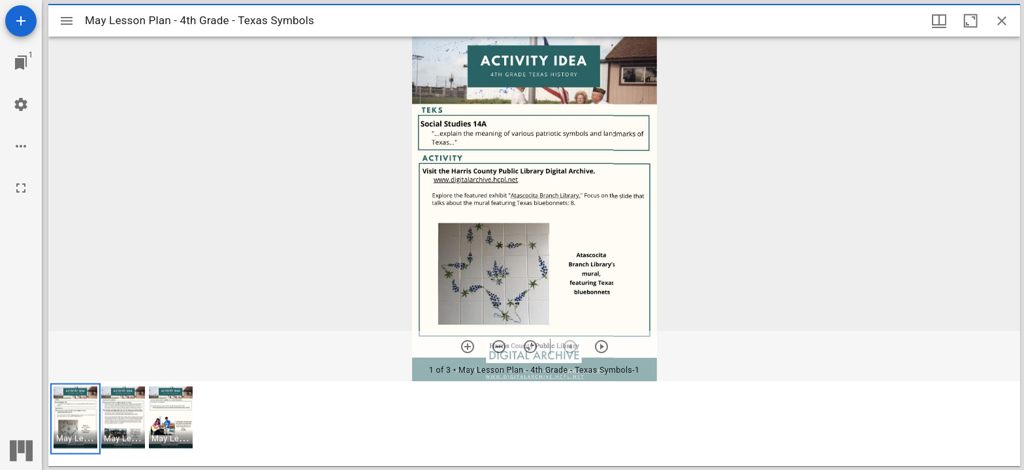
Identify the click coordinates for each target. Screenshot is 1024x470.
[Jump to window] (21, 62)
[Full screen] (21, 188)
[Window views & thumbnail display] (939, 21)
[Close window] (1001, 21)
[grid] (534, 423)
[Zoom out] (499, 346)
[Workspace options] (21, 146)
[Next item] (601, 346)
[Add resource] (21, 21)
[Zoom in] (467, 346)
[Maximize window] (970, 21)
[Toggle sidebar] (66, 21)
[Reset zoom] (530, 346)
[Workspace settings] (21, 104)
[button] (75, 418)
